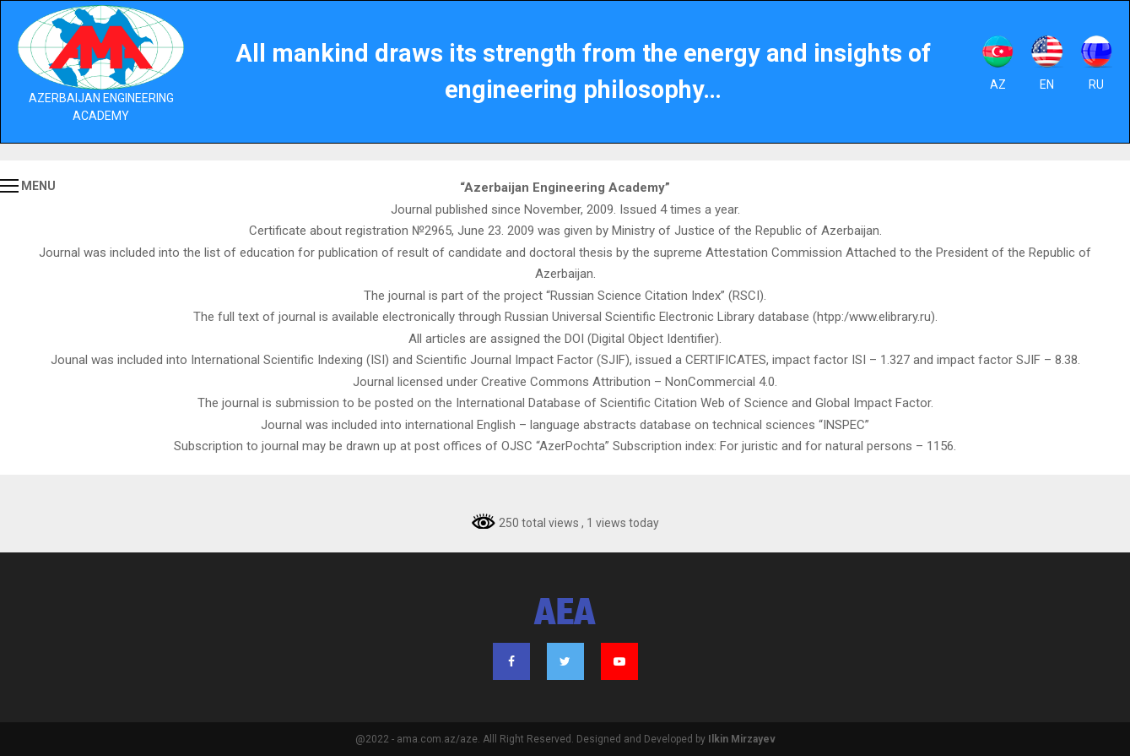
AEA (565, 615)
